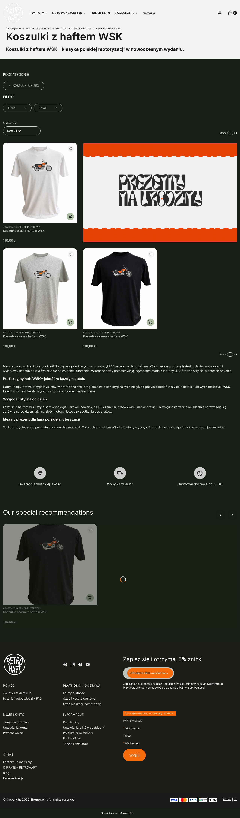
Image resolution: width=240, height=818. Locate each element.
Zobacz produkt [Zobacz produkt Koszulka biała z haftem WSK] (70, 216)
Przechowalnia (13, 733)
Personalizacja (13, 778)
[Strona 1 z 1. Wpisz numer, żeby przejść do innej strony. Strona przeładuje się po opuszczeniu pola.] (230, 133)
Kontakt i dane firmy (17, 762)
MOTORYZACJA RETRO (38, 28)
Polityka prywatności (78, 733)
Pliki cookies (72, 738)
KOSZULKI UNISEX (81, 28)
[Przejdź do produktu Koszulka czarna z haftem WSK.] (120, 288)
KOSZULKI (61, 28)
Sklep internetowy (116, 813)
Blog (6, 773)
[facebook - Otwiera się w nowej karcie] (80, 664)
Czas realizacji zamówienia (82, 704)
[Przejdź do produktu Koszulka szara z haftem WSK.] (40, 288)
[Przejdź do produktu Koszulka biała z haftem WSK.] (40, 183)
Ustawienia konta (15, 727)
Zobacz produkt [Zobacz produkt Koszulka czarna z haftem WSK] (150, 322)
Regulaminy (71, 722)
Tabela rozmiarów (75, 744)
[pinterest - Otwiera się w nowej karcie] (65, 664)
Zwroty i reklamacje (17, 693)
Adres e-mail (132, 728)
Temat (127, 735)
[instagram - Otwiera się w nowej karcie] (72, 664)
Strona (223, 133)
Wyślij (134, 755)
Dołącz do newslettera (150, 673)
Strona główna (13, 28)
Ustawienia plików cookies (82, 727)
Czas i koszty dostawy (79, 698)
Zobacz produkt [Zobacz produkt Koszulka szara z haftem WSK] (70, 322)
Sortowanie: (10, 123)
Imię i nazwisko (132, 720)
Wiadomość (131, 743)
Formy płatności (74, 693)
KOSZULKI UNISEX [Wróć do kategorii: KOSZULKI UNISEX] (23, 85)
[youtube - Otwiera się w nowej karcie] (88, 664)
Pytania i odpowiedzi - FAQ (22, 698)
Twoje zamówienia (16, 722)
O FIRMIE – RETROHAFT (20, 767)
